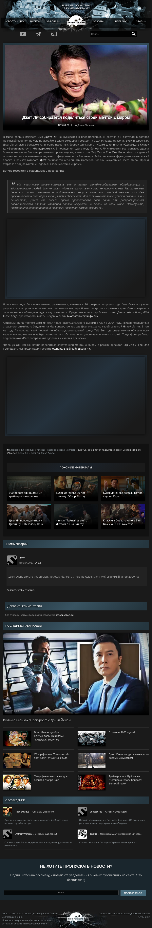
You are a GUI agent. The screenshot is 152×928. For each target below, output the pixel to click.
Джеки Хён (23, 453)
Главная (14, 449)
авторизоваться (65, 615)
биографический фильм (82, 316)
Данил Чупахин (86, 125)
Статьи (140, 21)
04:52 (38, 562)
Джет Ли (35, 453)
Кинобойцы (27, 449)
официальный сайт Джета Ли (71, 348)
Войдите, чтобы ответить (21, 590)
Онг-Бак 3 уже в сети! (43, 812)
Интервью (120, 21)
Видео (34, 21)
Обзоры (98, 21)
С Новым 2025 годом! (116, 812)
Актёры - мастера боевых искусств (56, 449)
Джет (43, 160)
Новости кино (14, 21)
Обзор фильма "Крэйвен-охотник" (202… (121, 834)
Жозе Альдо (48, 453)
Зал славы (53, 21)
